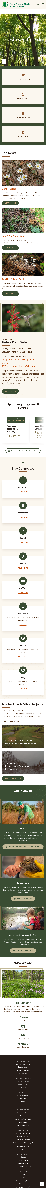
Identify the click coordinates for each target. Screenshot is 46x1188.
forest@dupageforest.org (23, 1069)
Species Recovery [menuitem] (23, 1135)
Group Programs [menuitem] (23, 1124)
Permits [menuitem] (23, 1114)
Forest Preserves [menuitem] (23, 1094)
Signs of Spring (9, 189)
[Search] (38, 4)
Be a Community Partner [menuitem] (23, 1165)
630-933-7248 (23, 1086)
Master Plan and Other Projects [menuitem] (23, 1141)
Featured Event (9, 339)
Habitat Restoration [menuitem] (23, 1132)
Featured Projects (11, 719)
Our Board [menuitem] (23, 1176)
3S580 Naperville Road (23, 1063)
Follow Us (23, 490)
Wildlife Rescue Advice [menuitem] (23, 1138)
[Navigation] (43, 4)
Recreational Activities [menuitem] (23, 1117)
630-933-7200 (23, 1072)
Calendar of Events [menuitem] (23, 1111)
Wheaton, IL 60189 (23, 1065)
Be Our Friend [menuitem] (23, 1162)
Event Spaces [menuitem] (23, 1103)
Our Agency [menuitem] (23, 1173)
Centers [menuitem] (23, 1097)
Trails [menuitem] (23, 1100)
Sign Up (23, 623)
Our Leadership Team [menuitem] (23, 1179)
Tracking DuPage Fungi (13, 279)
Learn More (10, 203)
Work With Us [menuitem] (23, 1158)
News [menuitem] (23, 1147)
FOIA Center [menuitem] (23, 1182)
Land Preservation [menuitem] (23, 1144)
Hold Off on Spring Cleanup (14, 236)
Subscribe (23, 655)
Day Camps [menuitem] (23, 1121)
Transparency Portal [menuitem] (23, 1185)
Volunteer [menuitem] (23, 1155)
